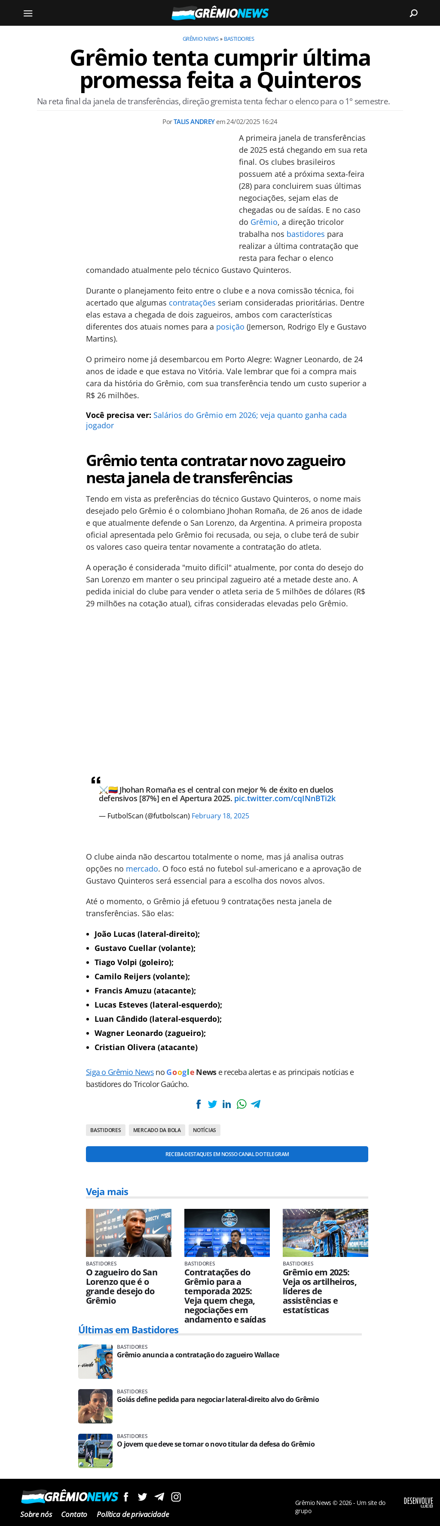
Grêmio (264, 222)
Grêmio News (200, 38)
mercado (142, 868)
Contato (74, 1514)
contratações (192, 302)
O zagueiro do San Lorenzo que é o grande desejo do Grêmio (121, 1286)
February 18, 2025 (220, 816)
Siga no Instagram (176, 1496)
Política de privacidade (132, 1514)
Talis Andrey (194, 121)
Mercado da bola (157, 1130)
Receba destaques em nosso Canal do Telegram (227, 1154)
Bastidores (239, 38)
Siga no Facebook (125, 1496)
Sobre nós (36, 1514)
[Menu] (28, 13)
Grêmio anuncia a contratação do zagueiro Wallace (198, 1355)
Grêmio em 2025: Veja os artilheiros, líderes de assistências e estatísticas (320, 1291)
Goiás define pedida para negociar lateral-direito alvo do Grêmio (218, 1400)
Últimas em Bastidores (128, 1329)
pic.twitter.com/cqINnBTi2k (285, 798)
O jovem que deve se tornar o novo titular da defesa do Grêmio (216, 1444)
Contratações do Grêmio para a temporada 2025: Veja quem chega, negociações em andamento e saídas (225, 1296)
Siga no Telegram (159, 1496)
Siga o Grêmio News (120, 1072)
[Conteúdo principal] (220, 763)
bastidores (306, 234)
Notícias (204, 1130)
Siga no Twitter (142, 1496)
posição (230, 326)
